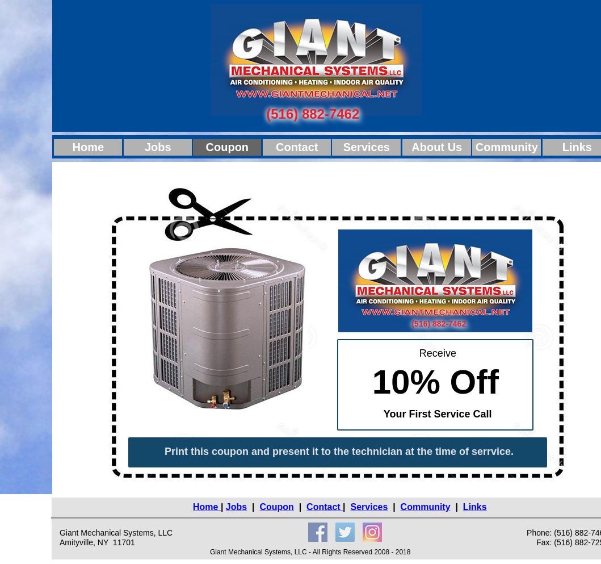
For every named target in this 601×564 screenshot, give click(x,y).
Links (475, 507)
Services (369, 507)
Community (426, 507)
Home (207, 507)
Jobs (236, 507)
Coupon (276, 507)
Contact (324, 507)
